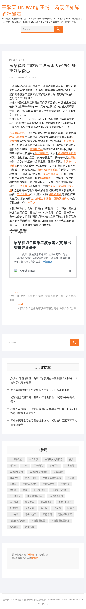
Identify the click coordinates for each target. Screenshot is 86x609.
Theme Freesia (67, 599)
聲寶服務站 (36, 149)
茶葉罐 (34, 558)
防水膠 (62, 186)
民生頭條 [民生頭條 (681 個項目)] (58, 471)
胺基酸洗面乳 (17, 132)
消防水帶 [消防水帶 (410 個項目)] (14, 477)
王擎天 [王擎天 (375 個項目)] (13, 484)
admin (20, 77)
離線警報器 (41, 153)
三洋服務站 (23, 186)
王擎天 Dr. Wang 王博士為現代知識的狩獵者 (41, 11)
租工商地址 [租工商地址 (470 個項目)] (15, 496)
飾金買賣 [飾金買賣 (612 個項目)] (29, 526)
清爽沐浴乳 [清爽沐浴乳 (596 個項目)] (30, 477)
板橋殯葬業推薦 (67, 153)
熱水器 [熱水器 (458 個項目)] (70, 477)
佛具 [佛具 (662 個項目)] (71, 459)
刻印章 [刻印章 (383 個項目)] (13, 465)
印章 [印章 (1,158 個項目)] (25, 465)
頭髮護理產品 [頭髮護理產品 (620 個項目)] (38, 520)
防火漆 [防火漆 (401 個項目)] (57, 508)
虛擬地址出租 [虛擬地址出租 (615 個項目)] (65, 502)
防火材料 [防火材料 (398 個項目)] (29, 508)
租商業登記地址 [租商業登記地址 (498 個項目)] (59, 490)
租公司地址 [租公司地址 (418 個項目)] (39, 490)
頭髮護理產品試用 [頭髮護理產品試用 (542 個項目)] (61, 520)
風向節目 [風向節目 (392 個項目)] (14, 526)
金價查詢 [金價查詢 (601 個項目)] (14, 508)
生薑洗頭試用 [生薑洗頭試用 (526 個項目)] (29, 484)
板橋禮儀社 (55, 194)
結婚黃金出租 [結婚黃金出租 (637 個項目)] (56, 496)
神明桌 (31, 202)
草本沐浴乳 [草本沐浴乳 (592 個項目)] (46, 502)
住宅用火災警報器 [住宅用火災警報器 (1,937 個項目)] (53, 459)
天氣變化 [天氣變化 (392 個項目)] (38, 465)
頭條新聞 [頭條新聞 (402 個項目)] (47, 514)
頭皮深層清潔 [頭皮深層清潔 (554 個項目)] (65, 514)
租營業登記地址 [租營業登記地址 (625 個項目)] (35, 496)
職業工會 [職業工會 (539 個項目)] (29, 502)
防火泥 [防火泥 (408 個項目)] (44, 508)
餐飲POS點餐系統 (48, 169)
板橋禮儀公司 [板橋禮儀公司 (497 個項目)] (16, 471)
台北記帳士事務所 (41, 198)
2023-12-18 (16, 60)
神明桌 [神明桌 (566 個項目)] (13, 490)
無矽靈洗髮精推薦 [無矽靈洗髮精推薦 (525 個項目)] (52, 477)
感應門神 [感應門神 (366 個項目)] (54, 465)
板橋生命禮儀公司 (53, 173)
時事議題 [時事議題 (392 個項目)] (69, 465)
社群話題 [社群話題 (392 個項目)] (65, 484)
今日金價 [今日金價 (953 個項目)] (33, 459)
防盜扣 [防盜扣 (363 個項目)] (70, 508)
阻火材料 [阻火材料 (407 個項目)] (14, 514)
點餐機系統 (46, 178)
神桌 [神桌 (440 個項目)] (25, 490)
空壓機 (72, 157)
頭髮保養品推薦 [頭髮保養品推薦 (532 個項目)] (17, 520)
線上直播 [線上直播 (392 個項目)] (14, 502)
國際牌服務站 (61, 198)
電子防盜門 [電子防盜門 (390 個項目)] (30, 514)
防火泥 (52, 186)
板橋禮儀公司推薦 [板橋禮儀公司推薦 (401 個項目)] (38, 471)
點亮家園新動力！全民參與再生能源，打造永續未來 (39, 389)
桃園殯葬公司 (17, 137)
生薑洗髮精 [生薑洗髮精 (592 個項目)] (48, 484)
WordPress (43, 604)
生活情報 (32, 77)
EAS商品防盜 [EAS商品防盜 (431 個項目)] (16, 459)
